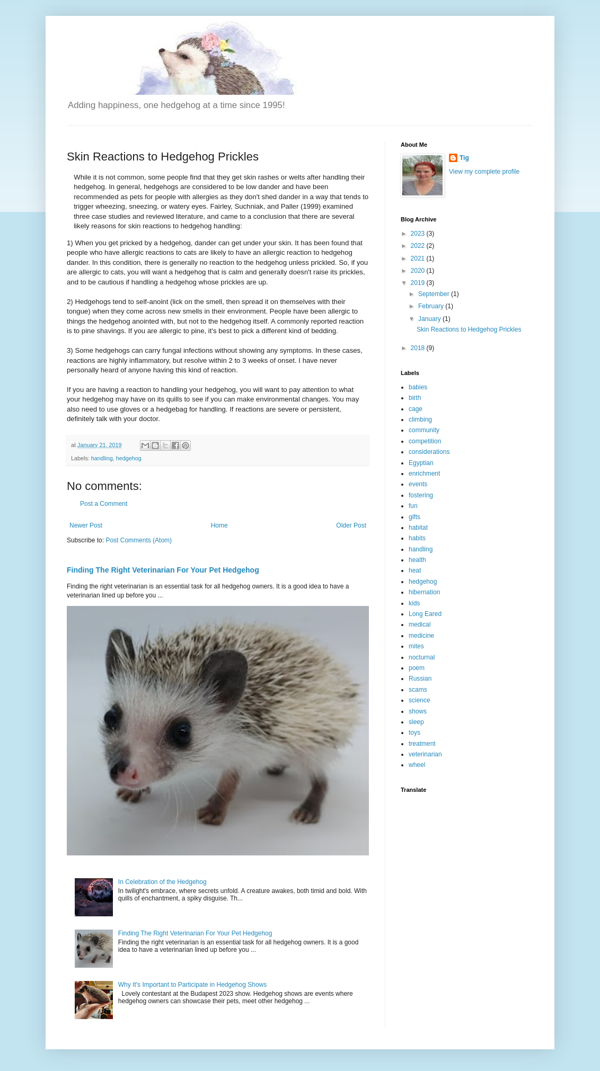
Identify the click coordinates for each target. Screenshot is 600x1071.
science (419, 700)
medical (419, 624)
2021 (419, 258)
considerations (429, 452)
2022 (419, 245)
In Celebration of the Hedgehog (162, 882)
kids (414, 603)
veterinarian (425, 754)
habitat (418, 527)
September (434, 294)
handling (102, 458)
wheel (417, 765)
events (418, 484)
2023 (419, 233)
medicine (421, 635)
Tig (464, 158)
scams (418, 689)
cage (415, 409)
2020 (419, 270)
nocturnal (422, 657)
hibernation (424, 592)
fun (413, 506)
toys (414, 732)
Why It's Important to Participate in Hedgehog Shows (192, 984)
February (431, 306)
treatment (422, 743)
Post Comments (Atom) (138, 540)
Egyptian (421, 463)
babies (418, 387)
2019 (419, 283)
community (424, 430)
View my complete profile (484, 171)
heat (415, 570)
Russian (420, 678)
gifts (414, 517)
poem (417, 668)
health (417, 560)
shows (418, 711)
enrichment (424, 473)
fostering (421, 495)
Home (219, 525)
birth (415, 397)
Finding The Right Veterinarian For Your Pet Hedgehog (163, 570)
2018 (419, 348)
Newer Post (85, 525)
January (430, 319)
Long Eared (425, 614)
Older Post (351, 525)
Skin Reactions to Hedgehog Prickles (469, 329)
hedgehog (129, 458)
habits (417, 538)
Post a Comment (103, 503)
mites (416, 646)
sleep (416, 722)
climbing (420, 419)
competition (425, 441)
